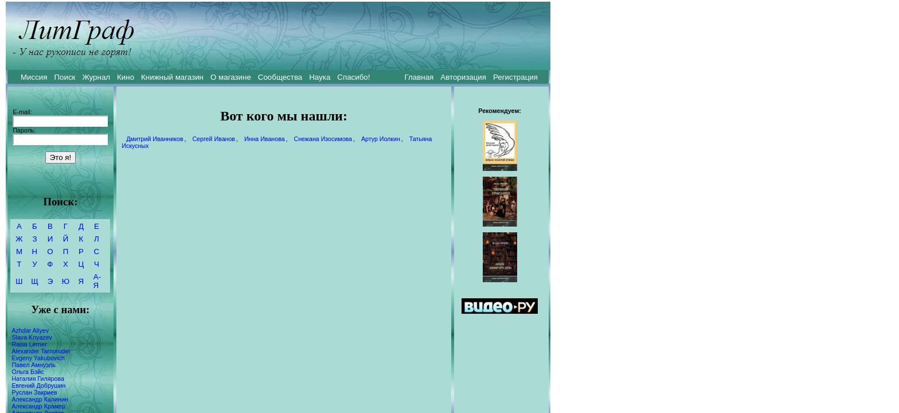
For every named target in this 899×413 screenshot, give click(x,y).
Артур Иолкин (380, 138)
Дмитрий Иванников (154, 138)
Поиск (65, 77)
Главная (419, 77)
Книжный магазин (172, 77)
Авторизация (463, 77)
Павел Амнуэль (33, 364)
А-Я (97, 281)
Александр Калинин (39, 399)
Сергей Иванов (213, 138)
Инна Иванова (264, 138)
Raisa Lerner (28, 344)
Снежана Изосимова (323, 138)
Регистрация (515, 77)
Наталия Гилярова (37, 378)
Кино (125, 77)
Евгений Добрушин (38, 385)
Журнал (96, 77)
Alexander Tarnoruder (40, 351)
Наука (319, 77)
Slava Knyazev (31, 337)
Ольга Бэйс (27, 371)
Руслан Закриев (34, 392)
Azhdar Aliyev (30, 330)
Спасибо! (353, 77)
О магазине (230, 77)
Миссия (34, 77)
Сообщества (280, 77)
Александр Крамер (38, 406)
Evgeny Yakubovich (38, 357)
